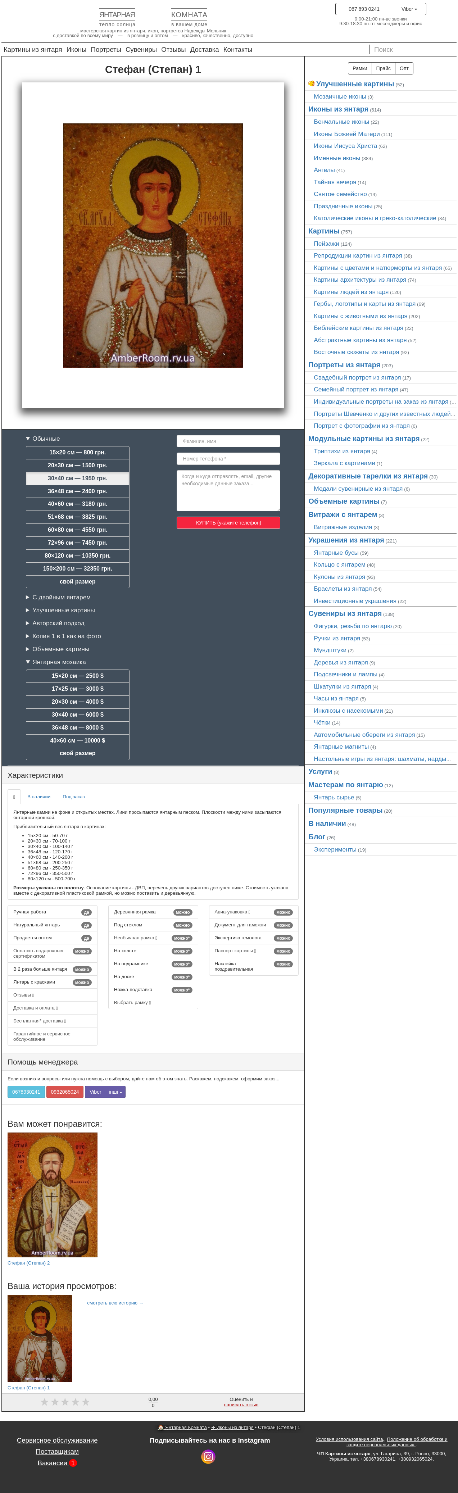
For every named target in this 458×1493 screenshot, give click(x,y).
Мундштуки (330, 650)
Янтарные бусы (336, 552)
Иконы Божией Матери (347, 133)
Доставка (204, 49)
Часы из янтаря (336, 698)
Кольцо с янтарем (340, 564)
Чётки (322, 722)
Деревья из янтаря (341, 662)
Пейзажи (326, 243)
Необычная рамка (153, 938)
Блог (316, 837)
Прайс (383, 68)
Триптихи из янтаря (342, 451)
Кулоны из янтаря (339, 576)
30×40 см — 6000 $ (78, 715)
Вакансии (57, 1463)
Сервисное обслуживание (57, 1440)
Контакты (238, 49)
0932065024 (65, 1092)
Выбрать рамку (132, 1002)
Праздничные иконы (343, 206)
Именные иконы (337, 158)
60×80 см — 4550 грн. (78, 530)
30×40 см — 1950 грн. (78, 478)
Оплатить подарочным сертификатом (52, 953)
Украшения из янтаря (346, 540)
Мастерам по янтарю (345, 785)
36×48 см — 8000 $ (78, 728)
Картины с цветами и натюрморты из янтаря (378, 267)
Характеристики (35, 775)
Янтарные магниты (341, 746)
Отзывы (173, 49)
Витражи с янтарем (342, 514)
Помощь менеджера (43, 1062)
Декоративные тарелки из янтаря (368, 476)
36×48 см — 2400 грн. (78, 491)
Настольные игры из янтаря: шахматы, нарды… (383, 758)
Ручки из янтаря (337, 638)
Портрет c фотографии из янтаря (362, 425)
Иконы (77, 49)
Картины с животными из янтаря (360, 315)
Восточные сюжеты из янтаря (356, 351)
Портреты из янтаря (344, 365)
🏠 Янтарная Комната (182, 1427)
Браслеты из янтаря (343, 588)
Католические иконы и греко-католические (375, 218)
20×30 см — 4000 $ (78, 702)
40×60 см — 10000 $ (77, 741)
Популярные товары (345, 810)
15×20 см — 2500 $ (78, 676)
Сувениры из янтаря (345, 613)
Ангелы (324, 169)
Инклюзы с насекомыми (348, 710)
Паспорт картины (254, 951)
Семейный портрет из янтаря (356, 389)
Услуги (320, 771)
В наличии (38, 796)
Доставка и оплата (35, 1008)
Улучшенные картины (63, 610)
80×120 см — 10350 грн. (77, 556)
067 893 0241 (364, 9)
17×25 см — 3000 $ (78, 689)
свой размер (78, 581)
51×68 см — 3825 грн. (78, 517)
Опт (404, 68)
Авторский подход (58, 623)
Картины (324, 231)
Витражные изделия (343, 527)
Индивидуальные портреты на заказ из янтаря (381, 401)
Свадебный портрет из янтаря (357, 377)
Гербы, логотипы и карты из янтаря (365, 303)
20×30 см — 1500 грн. (78, 465)
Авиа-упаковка (254, 912)
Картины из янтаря (33, 49)
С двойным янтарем (61, 597)
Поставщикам (57, 1451)
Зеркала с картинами (344, 463)
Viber (409, 9)
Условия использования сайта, (350, 1439)
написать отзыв (241, 1404)
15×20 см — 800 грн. (77, 452)
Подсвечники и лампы (345, 674)
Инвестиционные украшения (355, 600)
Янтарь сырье (334, 797)
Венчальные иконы (341, 121)
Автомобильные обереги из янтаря (364, 734)
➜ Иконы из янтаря (232, 1427)
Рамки (360, 68)
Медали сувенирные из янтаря (358, 488)
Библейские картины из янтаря (358, 327)
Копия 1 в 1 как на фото (66, 636)
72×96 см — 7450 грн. (78, 543)
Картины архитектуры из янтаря (360, 279)
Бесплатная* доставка (39, 1021)
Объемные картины (60, 649)
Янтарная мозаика (59, 662)
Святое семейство (340, 194)
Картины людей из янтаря (351, 291)
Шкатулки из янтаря (342, 686)
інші (115, 1092)
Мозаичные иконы (340, 96)
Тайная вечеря (335, 182)
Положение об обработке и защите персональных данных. (397, 1442)
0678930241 (26, 1092)
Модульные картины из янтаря (364, 439)
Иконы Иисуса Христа (345, 145)
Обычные (46, 438)
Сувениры (141, 49)
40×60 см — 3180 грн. (78, 504)
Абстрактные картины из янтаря (360, 340)
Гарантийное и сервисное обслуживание (42, 1036)
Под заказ (74, 796)
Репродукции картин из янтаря (358, 255)
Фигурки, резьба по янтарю (353, 626)
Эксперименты (335, 849)
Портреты (106, 49)
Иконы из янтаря (338, 109)
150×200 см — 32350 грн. (77, 569)
